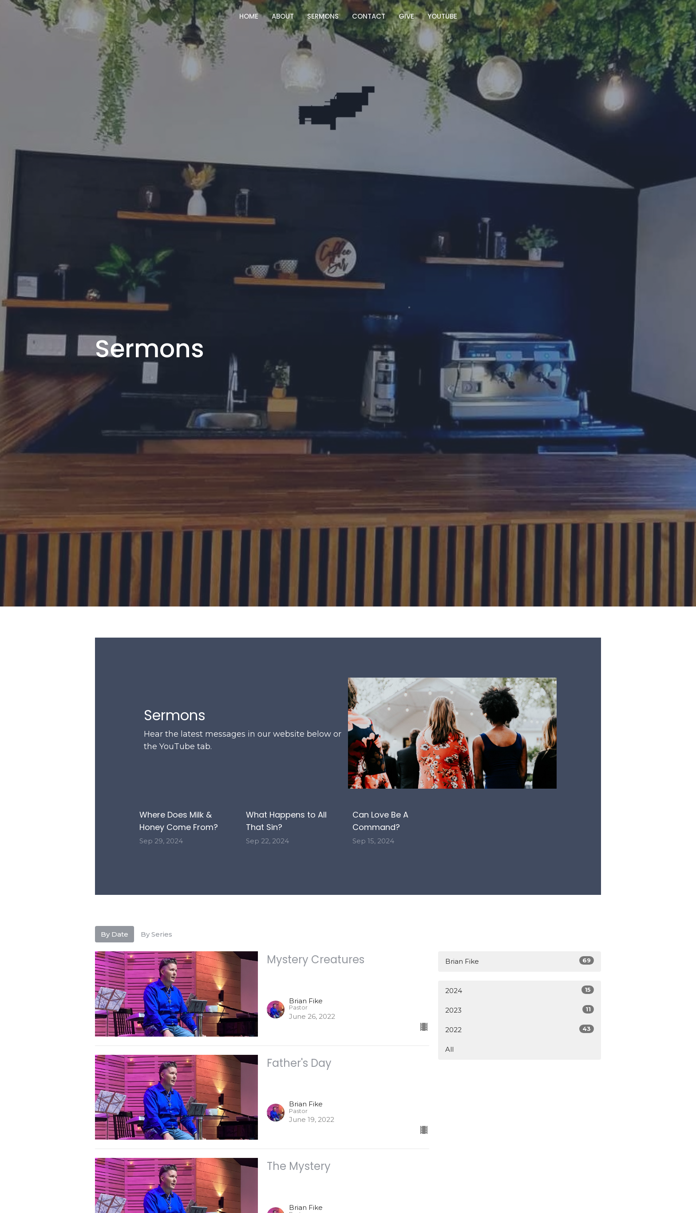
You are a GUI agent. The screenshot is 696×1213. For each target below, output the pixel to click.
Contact (368, 16)
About (283, 16)
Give (406, 16)
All (449, 1049)
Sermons (323, 16)
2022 (519, 1029)
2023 (519, 1009)
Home (248, 16)
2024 (519, 990)
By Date (114, 934)
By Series (156, 934)
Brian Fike (519, 961)
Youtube (442, 16)
